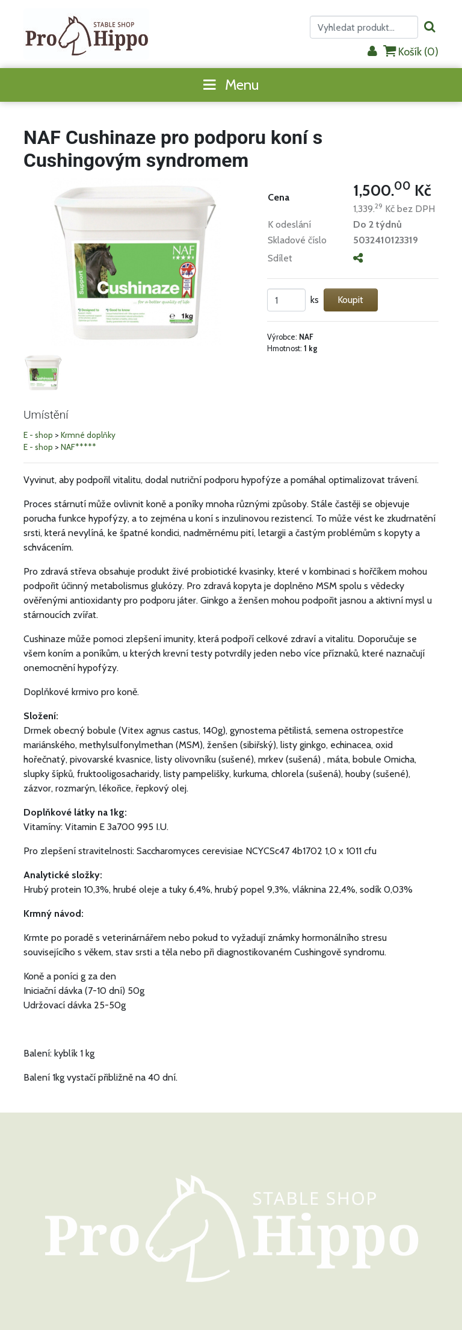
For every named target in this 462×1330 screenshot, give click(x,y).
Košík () (411, 51)
